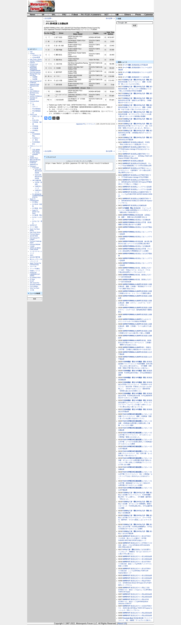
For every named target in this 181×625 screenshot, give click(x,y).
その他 (32, 290)
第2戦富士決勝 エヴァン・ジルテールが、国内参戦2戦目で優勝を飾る (135, 310)
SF (43, 15)
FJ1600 (32, 246)
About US (122, 623)
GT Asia (32, 279)
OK (33, 105)
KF (33, 113)
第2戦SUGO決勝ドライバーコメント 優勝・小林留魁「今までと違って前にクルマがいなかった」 (135, 107)
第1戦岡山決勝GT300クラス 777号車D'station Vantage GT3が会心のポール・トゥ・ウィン (134, 149)
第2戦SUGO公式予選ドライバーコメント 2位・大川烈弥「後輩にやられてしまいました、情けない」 (135, 126)
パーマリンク (90, 124)
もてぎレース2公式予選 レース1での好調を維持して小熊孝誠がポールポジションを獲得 (135, 442)
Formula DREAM (35, 244)
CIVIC (31, 89)
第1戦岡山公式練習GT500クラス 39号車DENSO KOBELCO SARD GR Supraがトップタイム (135, 201)
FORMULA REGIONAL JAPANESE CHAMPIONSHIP (35, 68)
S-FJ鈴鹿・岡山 (37, 215)
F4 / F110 (85, 15)
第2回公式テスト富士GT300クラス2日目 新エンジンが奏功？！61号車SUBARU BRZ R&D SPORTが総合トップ (134, 538)
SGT (106, 15)
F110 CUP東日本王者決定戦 (38, 170)
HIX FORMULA (34, 91)
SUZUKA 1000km (35, 284)
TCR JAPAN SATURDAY (36, 150)
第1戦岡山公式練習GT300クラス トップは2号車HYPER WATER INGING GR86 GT (135, 194)
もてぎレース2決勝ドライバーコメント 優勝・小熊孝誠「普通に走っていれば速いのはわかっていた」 (135, 416)
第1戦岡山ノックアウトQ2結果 (141, 187)
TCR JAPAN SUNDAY (36, 153)
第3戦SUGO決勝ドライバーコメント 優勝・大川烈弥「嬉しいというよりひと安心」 (135, 82)
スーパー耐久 (34, 227)
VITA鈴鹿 (35, 128)
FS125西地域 (36, 111)
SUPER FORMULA (36, 96)
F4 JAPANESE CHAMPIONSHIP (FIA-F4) (37, 195)
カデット (35, 106)
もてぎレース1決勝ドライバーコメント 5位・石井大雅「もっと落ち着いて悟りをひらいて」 (135, 453)
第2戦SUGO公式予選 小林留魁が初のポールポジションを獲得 (135, 133)
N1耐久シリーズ (35, 271)
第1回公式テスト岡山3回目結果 (141, 597)
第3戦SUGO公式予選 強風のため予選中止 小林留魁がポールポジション (135, 100)
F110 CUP (35, 167)
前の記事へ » (110, 18)
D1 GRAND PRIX (35, 277)
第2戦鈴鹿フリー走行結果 (140, 77)
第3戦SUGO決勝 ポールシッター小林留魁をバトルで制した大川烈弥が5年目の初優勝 (135, 89)
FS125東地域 (36, 109)
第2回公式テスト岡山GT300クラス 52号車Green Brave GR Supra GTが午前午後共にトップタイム (135, 583)
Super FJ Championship (34, 199)
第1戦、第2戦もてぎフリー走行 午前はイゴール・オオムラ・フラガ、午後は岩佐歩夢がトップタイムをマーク (134, 270)
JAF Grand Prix (34, 283)
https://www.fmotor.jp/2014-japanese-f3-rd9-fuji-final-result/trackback (81, 166)
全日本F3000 (34, 236)
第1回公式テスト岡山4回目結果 (141, 594)
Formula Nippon (35, 234)
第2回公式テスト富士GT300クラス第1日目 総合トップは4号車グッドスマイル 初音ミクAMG (135, 564)
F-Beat (75, 15)
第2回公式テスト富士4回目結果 (141, 556)
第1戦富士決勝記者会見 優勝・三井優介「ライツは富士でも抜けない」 (135, 326)
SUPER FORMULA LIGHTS (132, 284)
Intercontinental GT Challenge (35, 81)
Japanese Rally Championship (34, 85)
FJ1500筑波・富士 (128, 362)
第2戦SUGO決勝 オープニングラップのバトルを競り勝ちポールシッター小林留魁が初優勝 (135, 114)
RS (31, 87)
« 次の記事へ (48, 18)
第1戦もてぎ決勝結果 (143, 246)
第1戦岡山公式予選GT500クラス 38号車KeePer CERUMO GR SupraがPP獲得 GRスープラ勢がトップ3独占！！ (135, 182)
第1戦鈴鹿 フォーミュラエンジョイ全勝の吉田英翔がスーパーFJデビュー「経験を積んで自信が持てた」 (135, 210)
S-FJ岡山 (35, 202)
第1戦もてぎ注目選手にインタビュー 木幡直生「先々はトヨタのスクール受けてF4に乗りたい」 (134, 552)
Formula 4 (33, 166)
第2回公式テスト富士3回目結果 (141, 559)
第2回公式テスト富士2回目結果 (141, 575)
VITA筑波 (35, 126)
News (32, 15)
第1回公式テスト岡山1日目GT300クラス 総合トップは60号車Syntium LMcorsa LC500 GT (133, 601)
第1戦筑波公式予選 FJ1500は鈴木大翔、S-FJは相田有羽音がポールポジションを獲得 (135, 396)
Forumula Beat (34, 101)
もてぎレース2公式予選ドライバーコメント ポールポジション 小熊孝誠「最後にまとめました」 (135, 435)
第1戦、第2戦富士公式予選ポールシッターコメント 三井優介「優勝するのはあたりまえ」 (134, 343)
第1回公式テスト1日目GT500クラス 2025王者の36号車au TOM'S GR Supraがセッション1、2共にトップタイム (135, 608)
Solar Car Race (34, 288)
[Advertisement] (102, 6)
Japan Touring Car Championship (35, 263)
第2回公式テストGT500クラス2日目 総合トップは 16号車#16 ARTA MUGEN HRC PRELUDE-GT (135, 545)
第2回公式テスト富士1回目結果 (141, 578)
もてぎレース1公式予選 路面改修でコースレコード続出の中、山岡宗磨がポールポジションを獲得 (135, 483)
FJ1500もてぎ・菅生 (129, 80)
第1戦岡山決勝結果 (137, 161)
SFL (54, 15)
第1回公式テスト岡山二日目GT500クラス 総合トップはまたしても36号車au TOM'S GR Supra (135, 590)
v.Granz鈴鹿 (36, 57)
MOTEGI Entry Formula (34, 93)
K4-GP (32, 281)
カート (32, 103)
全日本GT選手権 (35, 257)
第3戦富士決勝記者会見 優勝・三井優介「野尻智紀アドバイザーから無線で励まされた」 (135, 286)
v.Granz (32, 53)
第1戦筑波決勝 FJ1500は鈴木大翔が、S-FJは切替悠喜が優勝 (135, 373)
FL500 (32, 156)
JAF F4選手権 (36, 180)
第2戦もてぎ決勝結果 (143, 220)
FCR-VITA (35, 120)
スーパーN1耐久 (35, 268)
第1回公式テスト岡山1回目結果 (141, 615)
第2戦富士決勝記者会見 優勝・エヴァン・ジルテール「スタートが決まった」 (135, 303)
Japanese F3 (34, 164)
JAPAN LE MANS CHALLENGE (35, 248)
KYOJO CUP (34, 64)
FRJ (64, 15)
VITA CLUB (33, 114)
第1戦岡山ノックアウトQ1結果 (141, 189)
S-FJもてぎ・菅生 (143, 80)
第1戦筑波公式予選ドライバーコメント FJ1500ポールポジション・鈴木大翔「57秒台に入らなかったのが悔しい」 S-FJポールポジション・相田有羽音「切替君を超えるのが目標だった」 (135, 386)
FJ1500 (32, 132)
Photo (138, 15)
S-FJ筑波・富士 (37, 208)
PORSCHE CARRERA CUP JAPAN (35, 274)
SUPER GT (33, 225)
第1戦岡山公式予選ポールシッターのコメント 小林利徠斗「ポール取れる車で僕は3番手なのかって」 (134, 170)
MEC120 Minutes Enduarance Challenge (35, 161)
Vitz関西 (34, 77)
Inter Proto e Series (36, 59)
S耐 (117, 15)
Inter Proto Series (35, 232)
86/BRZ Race (34, 158)
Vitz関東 (34, 79)
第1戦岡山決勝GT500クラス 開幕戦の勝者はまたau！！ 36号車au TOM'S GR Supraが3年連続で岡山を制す (135, 156)
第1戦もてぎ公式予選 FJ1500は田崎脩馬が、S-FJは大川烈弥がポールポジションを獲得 (135, 527)
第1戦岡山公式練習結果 (139, 205)
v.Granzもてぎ (36, 55)
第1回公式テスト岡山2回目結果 (141, 613)
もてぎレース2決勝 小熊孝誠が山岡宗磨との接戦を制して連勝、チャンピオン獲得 (135, 423)
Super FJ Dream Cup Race (35, 211)
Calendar (148, 15)
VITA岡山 (35, 130)
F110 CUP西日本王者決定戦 (38, 176)
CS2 (31, 52)
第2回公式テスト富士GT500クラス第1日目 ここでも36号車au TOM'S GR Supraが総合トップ (134, 571)
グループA (33, 266)
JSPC (31, 255)
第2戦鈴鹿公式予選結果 (140, 65)
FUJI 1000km (34, 286)
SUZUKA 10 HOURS (33, 98)
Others (127, 15)
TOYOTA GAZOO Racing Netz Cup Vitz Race (35, 74)
